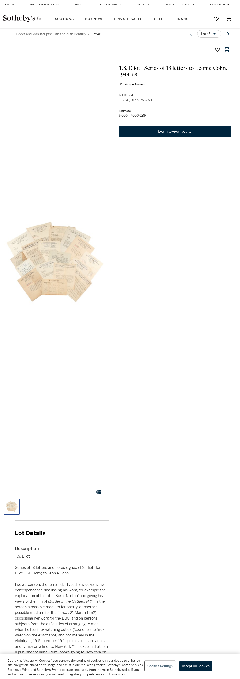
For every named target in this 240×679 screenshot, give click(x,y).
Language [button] (218, 4)
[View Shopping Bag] (229, 18)
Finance (183, 19)
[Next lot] (227, 34)
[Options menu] (209, 34)
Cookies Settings (160, 666)
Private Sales (128, 19)
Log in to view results (174, 131)
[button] (54, 262)
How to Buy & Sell (180, 4)
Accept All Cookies (196, 666)
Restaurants (110, 4)
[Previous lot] (190, 34)
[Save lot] (217, 50)
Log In (9, 4)
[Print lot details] (227, 50)
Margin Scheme (135, 84)
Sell (158, 19)
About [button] (79, 4)
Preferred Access (44, 4)
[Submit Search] (203, 18)
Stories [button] (143, 4)
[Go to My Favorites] (216, 18)
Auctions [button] (64, 19)
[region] (120, 666)
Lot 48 (96, 34)
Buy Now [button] (93, 19)
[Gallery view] (98, 492)
